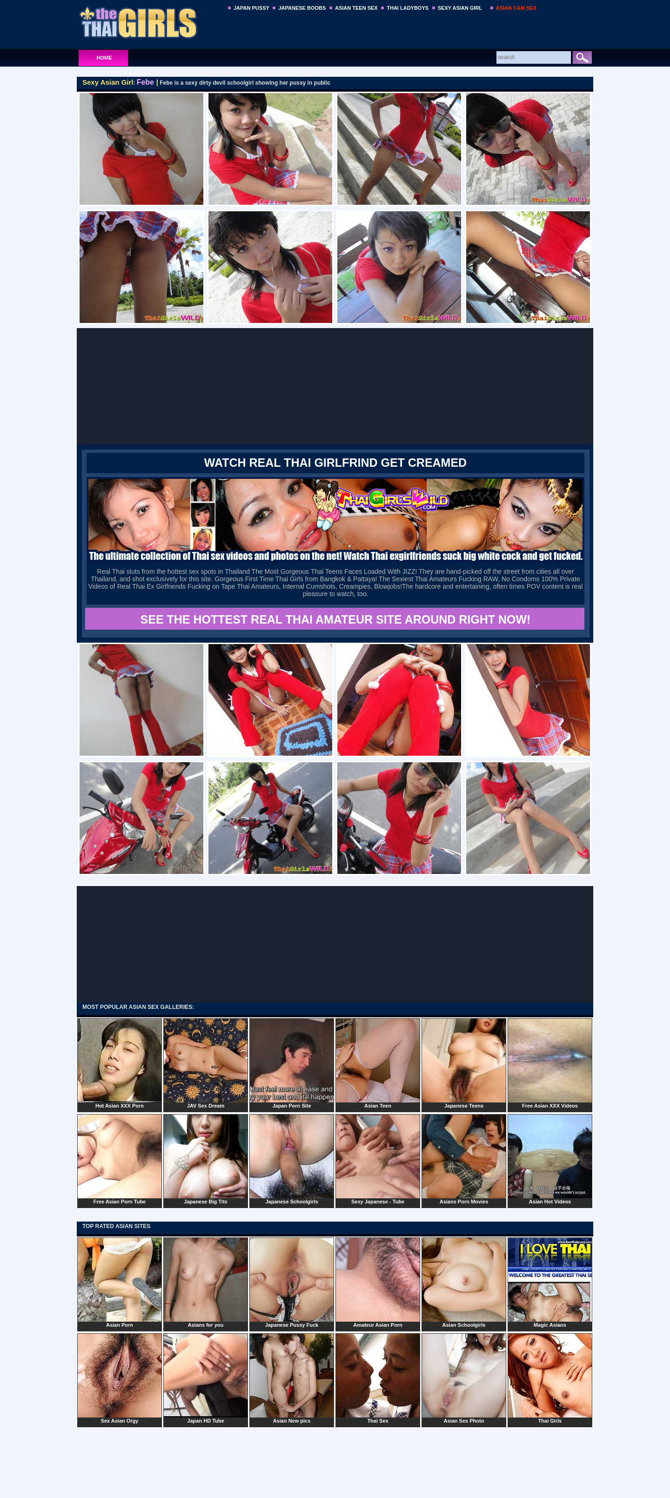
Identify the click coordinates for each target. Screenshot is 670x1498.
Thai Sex (377, 1378)
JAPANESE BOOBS (302, 8)
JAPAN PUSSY (251, 8)
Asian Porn (119, 1282)
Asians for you (205, 1282)
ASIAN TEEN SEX (356, 8)
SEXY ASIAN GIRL (460, 8)
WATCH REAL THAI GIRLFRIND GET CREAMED (335, 462)
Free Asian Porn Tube (119, 1159)
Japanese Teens (464, 1063)
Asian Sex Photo (464, 1378)
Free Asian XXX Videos (550, 1063)
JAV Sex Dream (205, 1063)
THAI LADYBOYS (408, 8)
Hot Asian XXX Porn (119, 1063)
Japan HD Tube (205, 1378)
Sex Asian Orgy (119, 1378)
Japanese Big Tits (205, 1159)
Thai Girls (550, 1378)
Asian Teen (377, 1063)
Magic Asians (550, 1282)
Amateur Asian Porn (377, 1282)
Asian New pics (291, 1378)
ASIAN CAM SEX (516, 8)
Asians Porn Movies (464, 1159)
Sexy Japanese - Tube (377, 1159)
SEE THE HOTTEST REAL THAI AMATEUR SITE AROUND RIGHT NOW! (336, 619)
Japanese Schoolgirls (291, 1159)
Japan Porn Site (291, 1063)
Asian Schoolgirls (464, 1282)
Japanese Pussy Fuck (291, 1282)
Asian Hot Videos (550, 1159)
